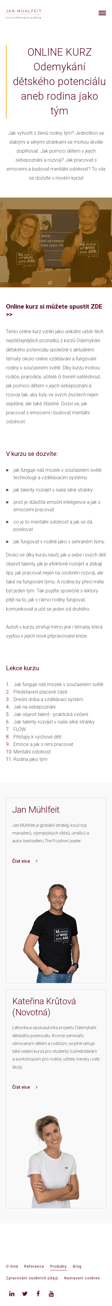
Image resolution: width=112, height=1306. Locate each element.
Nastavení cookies (82, 1278)
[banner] (30, 13)
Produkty (58, 1266)
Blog (77, 1266)
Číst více (24, 861)
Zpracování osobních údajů (32, 1278)
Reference (34, 1266)
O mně (12, 1266)
